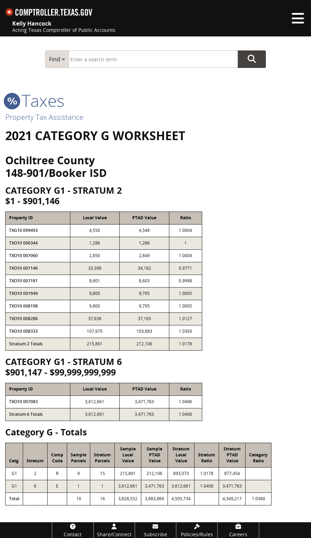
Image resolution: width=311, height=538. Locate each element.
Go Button (252, 59)
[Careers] (238, 530)
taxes (34, 100)
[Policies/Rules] (196, 530)
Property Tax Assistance (44, 117)
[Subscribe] (155, 530)
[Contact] (72, 530)
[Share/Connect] (114, 530)
